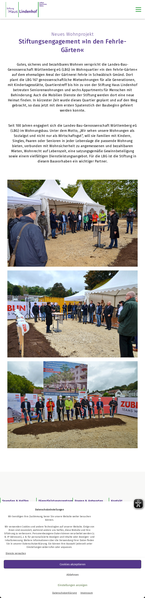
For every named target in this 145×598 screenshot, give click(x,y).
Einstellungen (34, 547)
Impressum (86, 593)
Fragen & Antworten (89, 501)
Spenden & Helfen (15, 501)
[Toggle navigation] (138, 9)
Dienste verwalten (16, 553)
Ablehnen (72, 574)
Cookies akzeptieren (73, 564)
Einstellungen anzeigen (72, 585)
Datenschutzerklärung (34, 543)
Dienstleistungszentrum (56, 501)
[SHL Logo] (26, 9)
